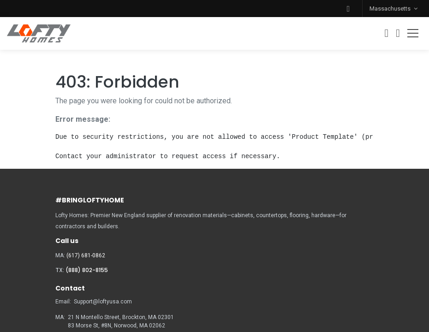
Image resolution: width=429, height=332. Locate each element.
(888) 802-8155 (87, 270)
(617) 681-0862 (85, 255)
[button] (348, 8)
